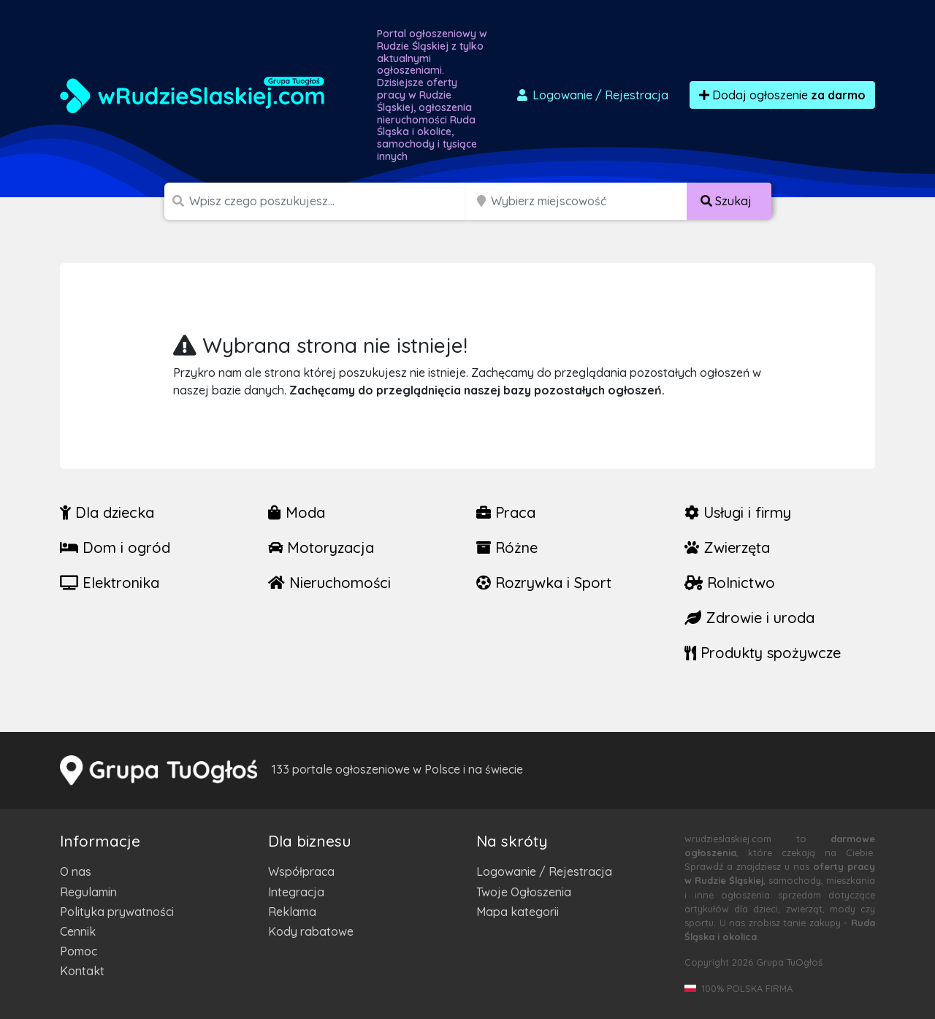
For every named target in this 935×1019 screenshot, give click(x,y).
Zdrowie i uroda (749, 617)
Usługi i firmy (737, 512)
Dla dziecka (107, 512)
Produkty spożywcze (762, 653)
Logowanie (591, 95)
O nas (75, 871)
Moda (296, 512)
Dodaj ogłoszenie (782, 95)
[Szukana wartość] (329, 201)
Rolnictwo (729, 582)
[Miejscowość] (589, 201)
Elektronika (109, 582)
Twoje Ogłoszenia (523, 892)
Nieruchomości (329, 582)
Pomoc (78, 951)
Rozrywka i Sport (543, 582)
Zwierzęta (727, 547)
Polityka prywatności (117, 911)
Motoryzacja (321, 547)
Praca (505, 512)
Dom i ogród (115, 547)
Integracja (296, 892)
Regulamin (88, 892)
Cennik (78, 931)
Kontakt (82, 970)
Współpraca (301, 871)
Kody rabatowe (311, 931)
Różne (507, 547)
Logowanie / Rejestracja (544, 871)
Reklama (292, 911)
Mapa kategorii (517, 911)
